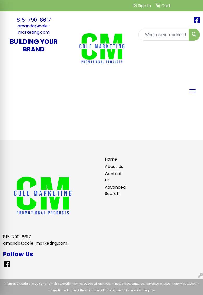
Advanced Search (114, 190)
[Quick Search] (163, 35)
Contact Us (113, 177)
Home (111, 159)
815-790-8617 (34, 19)
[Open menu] (192, 91)
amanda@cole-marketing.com (33, 29)
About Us (114, 166)
